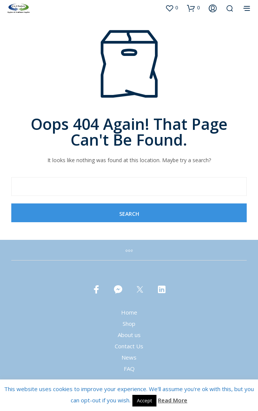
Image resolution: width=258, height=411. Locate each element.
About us (129, 335)
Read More (172, 400)
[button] (171, 8)
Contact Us (129, 346)
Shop (129, 323)
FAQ (129, 368)
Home (129, 312)
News (129, 357)
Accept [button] (144, 400)
